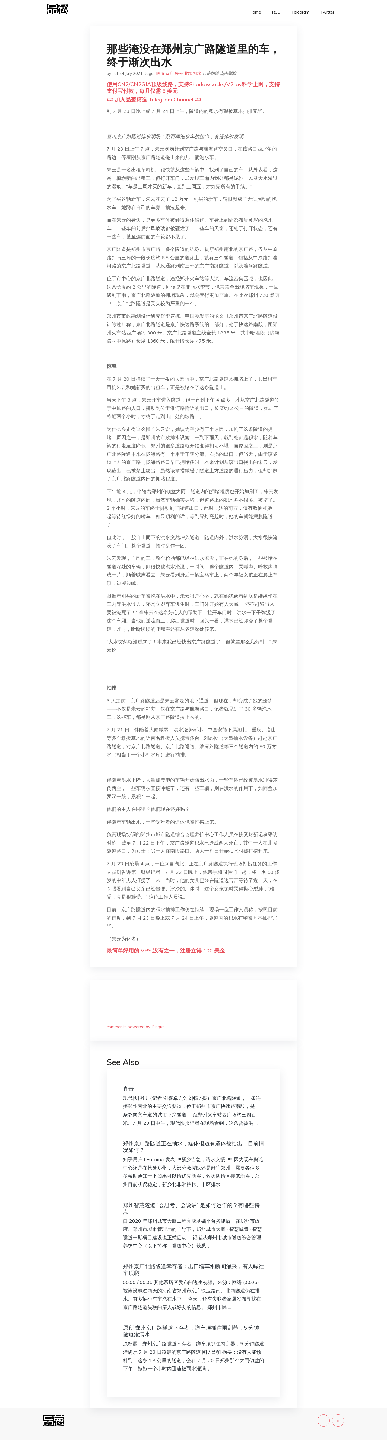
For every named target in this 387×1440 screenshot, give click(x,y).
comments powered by (135, 1026)
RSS (276, 12)
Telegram (300, 12)
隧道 (160, 73)
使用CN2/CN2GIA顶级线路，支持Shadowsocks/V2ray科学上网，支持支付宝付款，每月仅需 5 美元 (193, 87)
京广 (170, 73)
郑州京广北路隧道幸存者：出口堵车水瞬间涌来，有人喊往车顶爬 (193, 1269)
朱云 (179, 73)
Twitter (327, 12)
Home (255, 12)
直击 (128, 1088)
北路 (188, 73)
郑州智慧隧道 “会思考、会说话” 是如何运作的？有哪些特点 (191, 1208)
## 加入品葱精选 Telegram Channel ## (154, 99)
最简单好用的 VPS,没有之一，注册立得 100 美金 (166, 950)
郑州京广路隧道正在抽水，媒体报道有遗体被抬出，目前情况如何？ (193, 1146)
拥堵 (197, 73)
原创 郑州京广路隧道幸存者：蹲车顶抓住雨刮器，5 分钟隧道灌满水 (191, 1330)
